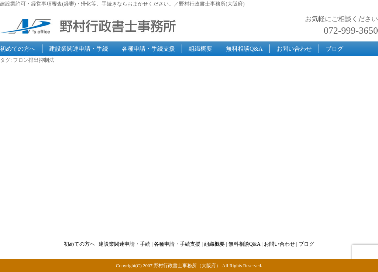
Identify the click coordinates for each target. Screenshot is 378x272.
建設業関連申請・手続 (78, 49)
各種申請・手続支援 (148, 49)
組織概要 (200, 49)
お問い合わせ (294, 49)
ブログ (334, 49)
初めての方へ (17, 49)
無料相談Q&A (244, 49)
